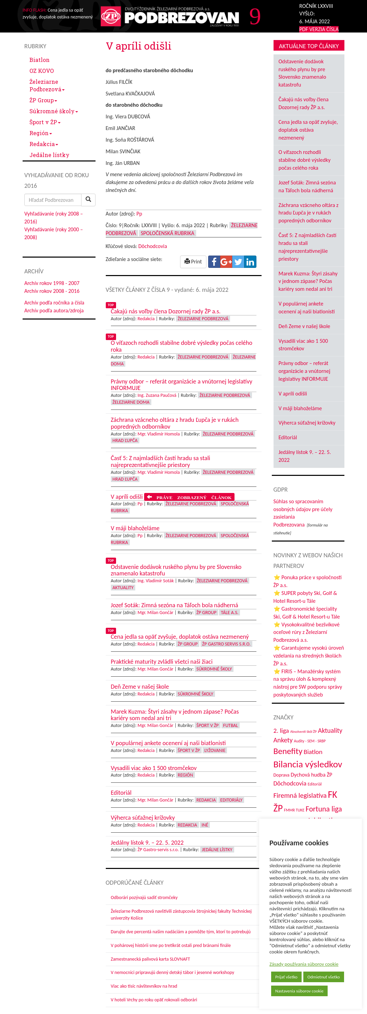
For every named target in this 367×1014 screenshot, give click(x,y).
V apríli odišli (293, 393)
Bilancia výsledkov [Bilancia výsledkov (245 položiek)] (308, 764)
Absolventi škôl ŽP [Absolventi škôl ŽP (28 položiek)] (303, 731)
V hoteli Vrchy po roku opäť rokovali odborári (154, 1000)
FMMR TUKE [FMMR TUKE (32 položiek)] (294, 810)
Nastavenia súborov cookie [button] (299, 990)
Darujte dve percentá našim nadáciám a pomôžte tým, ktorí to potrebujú (181, 932)
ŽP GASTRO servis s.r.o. (226, 644)
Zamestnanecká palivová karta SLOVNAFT (150, 959)
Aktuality (123, 587)
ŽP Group (43, 100)
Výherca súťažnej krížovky (307, 422)
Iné (205, 825)
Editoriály (231, 800)
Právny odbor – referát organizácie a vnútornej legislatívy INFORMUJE (304, 371)
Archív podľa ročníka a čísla (54, 302)
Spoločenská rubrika (167, 233)
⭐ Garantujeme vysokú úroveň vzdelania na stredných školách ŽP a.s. (309, 656)
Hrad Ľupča (125, 440)
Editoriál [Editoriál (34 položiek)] (315, 783)
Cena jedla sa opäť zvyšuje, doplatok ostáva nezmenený (308, 130)
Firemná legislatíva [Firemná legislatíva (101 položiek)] (300, 795)
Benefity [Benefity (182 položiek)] (288, 751)
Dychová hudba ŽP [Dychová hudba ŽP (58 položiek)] (311, 774)
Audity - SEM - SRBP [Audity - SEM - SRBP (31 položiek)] (310, 741)
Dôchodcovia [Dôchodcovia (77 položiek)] (290, 783)
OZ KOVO (41, 70)
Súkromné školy (53, 111)
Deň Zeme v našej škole (304, 326)
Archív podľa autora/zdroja (54, 310)
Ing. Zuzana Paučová (157, 395)
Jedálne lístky (49, 154)
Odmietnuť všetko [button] (323, 976)
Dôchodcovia (152, 246)
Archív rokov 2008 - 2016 (51, 291)
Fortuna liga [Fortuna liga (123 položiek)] (324, 809)
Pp (139, 213)
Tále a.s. (229, 612)
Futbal (230, 725)
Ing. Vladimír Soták (156, 581)
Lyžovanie (214, 750)
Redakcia (43, 143)
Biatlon (39, 59)
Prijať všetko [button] (286, 976)
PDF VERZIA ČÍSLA (319, 29)
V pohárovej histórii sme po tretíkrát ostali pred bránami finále (171, 945)
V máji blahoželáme (300, 408)
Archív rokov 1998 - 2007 (51, 283)
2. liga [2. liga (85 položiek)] (281, 730)
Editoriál (288, 437)
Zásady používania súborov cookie (304, 964)
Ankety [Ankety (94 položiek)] (283, 740)
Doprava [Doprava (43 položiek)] (282, 775)
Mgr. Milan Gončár (156, 612)
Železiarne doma (131, 402)
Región (40, 132)
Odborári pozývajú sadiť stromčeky (144, 897)
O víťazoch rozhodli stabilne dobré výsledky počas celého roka (305, 160)
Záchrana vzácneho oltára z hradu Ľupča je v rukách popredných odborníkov (309, 213)
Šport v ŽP (45, 122)
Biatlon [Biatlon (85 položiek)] (313, 752)
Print (193, 261)
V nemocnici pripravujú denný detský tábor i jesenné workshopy (173, 972)
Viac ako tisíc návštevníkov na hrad (144, 986)
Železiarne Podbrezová (47, 85)
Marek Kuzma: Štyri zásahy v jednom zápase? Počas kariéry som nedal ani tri (308, 281)
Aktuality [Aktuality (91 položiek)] (330, 730)
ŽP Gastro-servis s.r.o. (158, 850)
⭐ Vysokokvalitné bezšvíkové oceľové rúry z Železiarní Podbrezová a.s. (307, 632)
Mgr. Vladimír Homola (159, 434)
